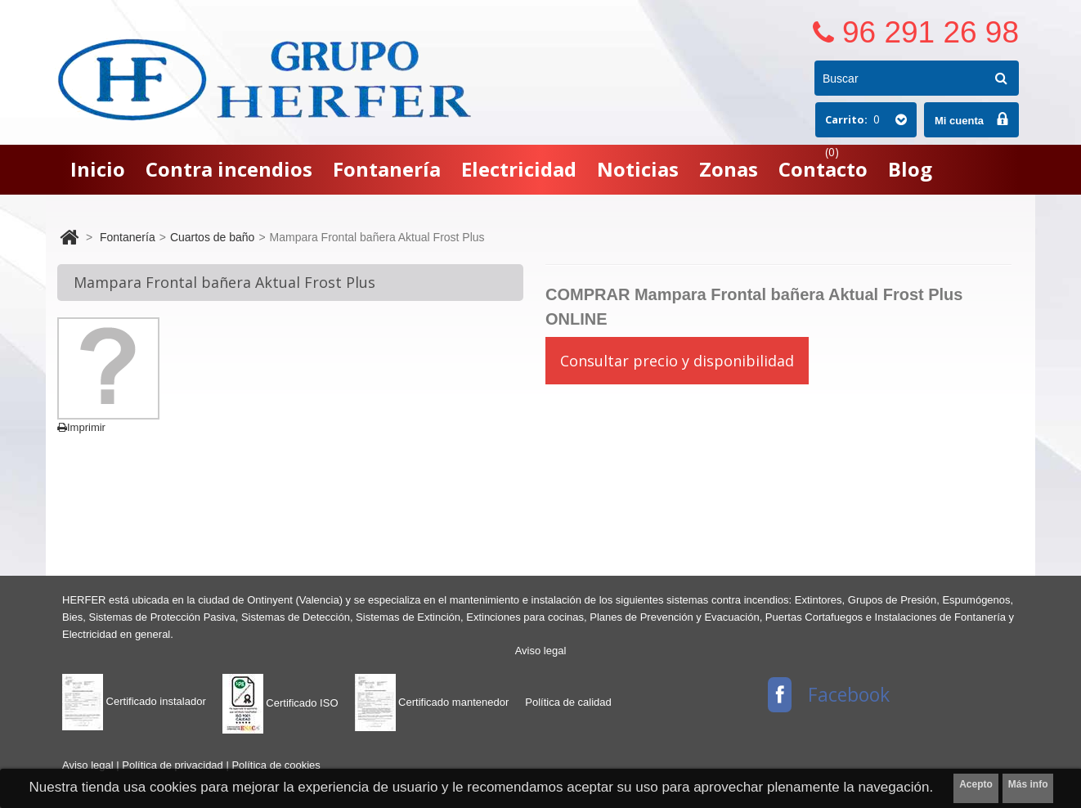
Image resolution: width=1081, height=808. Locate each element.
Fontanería (387, 168)
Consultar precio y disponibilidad (677, 360)
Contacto (823, 168)
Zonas (728, 168)
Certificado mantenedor (432, 702)
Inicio (97, 168)
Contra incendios (229, 168)
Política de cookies (275, 765)
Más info (1028, 784)
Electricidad (518, 168)
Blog (910, 168)
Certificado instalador (134, 701)
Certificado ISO (280, 703)
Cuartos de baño (212, 237)
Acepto (976, 784)
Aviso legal (541, 650)
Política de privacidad (174, 765)
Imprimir (81, 427)
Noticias (638, 168)
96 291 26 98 (930, 32)
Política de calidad (568, 702)
